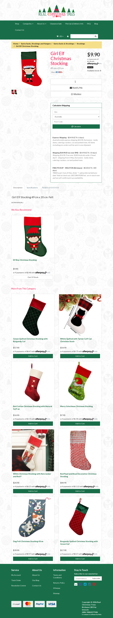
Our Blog (35, 580)
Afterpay (56, 588)
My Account (16, 575)
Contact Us (19, 30)
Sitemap (56, 593)
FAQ (89, 24)
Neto (99, 614)
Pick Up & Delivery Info (74, 24)
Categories (28, 24)
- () (60, 36)
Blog (96, 24)
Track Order (16, 580)
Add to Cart (33, 356)
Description (17, 188)
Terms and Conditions (57, 576)
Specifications (32, 188)
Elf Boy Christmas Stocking (25, 260)
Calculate (76, 126)
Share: (57, 72)
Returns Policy (59, 583)
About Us (41, 24)
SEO (92, 607)
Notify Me (76, 87)
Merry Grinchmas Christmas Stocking (76, 406)
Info (100, 63)
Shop (17, 24)
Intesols (85, 610)
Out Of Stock (33, 277)
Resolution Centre (18, 585)
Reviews (50, 188)
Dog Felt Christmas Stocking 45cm (28, 541)
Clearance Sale (56, 24)
